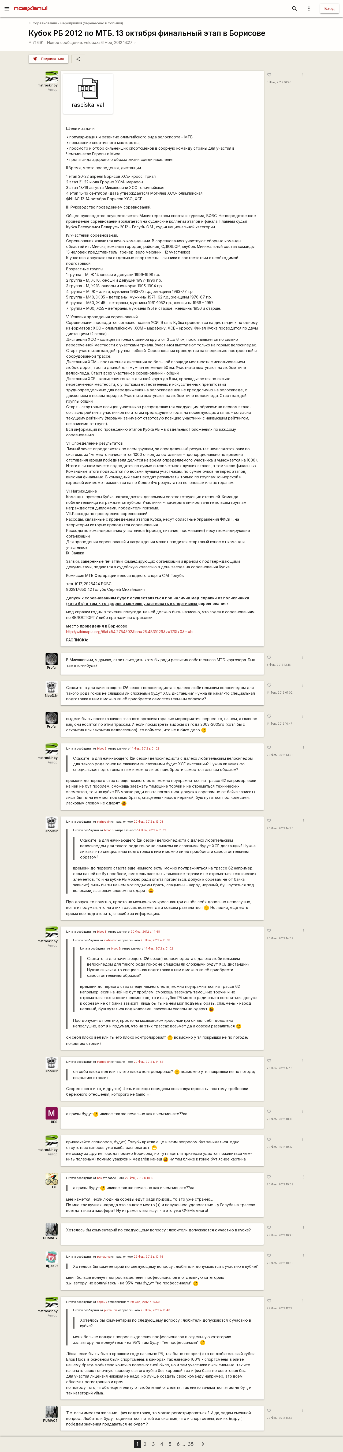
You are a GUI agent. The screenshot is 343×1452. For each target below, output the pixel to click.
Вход (330, 8)
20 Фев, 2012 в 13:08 (148, 821)
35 (191, 1444)
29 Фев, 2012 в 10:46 (148, 1256)
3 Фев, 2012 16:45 (279, 82)
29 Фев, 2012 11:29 (280, 1308)
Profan (52, 668)
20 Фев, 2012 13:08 (280, 755)
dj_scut (52, 1266)
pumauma (104, 1256)
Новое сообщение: (65, 42)
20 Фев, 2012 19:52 (280, 1184)
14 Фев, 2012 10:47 (279, 723)
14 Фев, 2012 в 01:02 (145, 748)
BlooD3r (51, 696)
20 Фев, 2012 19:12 (280, 1147)
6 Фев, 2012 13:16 (279, 665)
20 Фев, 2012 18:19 (280, 1119)
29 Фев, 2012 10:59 (280, 1263)
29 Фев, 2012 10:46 (280, 1235)
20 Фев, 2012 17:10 (279, 1068)
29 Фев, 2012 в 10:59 (145, 1302)
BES (54, 1122)
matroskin (104, 821)
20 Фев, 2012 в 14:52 (148, 1062)
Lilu (55, 1187)
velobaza (92, 42)
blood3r (102, 748)
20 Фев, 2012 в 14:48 (145, 931)
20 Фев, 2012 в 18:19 (139, 1178)
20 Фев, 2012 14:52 (280, 938)
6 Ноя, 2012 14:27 (118, 42)
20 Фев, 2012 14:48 (280, 828)
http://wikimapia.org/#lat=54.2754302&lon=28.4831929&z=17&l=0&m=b (129, 631)
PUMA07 (50, 1238)
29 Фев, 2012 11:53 (280, 1418)
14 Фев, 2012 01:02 (280, 692)
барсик (102, 1302)
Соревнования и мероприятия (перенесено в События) (76, 23)
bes (99, 1178)
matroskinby (48, 85)
